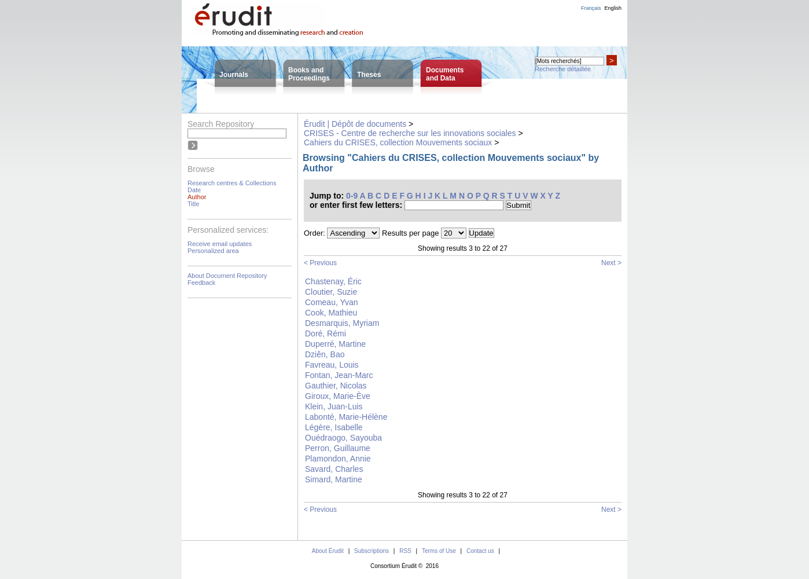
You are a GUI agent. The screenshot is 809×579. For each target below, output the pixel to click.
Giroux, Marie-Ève (337, 396)
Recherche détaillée (563, 68)
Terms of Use (439, 551)
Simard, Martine (333, 479)
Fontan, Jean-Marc (339, 375)
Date (194, 189)
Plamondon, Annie (338, 458)
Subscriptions (371, 551)
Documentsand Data (445, 74)
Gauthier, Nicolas (336, 385)
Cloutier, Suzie (331, 291)
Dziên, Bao (324, 354)
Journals (233, 75)
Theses (369, 75)
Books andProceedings (309, 74)
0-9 (352, 195)
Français (591, 8)
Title (193, 203)
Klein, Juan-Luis (334, 406)
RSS (405, 551)
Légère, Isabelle (334, 427)
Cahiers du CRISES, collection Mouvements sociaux (398, 142)
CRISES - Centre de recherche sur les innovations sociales (410, 133)
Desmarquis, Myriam (342, 323)
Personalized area (213, 250)
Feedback (201, 282)
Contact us (480, 551)
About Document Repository (227, 275)
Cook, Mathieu (331, 312)
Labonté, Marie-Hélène (346, 417)
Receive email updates (219, 243)
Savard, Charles (334, 469)
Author (196, 196)
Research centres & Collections (231, 182)
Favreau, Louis (332, 364)
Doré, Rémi (325, 333)
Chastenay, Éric (333, 281)
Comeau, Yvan (331, 302)
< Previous (320, 263)
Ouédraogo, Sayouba (343, 437)
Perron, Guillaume (337, 448)
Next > (611, 263)
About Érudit (328, 551)
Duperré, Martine (335, 344)
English (613, 8)
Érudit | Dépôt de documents (355, 124)
